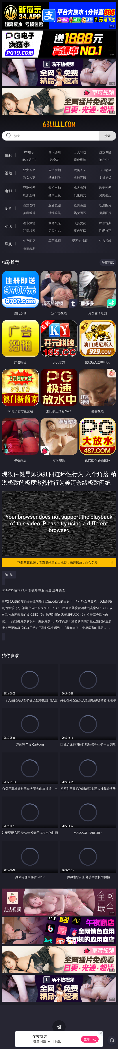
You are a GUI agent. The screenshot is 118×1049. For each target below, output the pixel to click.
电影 (8, 190)
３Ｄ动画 (105, 170)
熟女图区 (80, 213)
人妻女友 (80, 223)
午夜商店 (29, 241)
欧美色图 (80, 205)
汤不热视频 (80, 241)
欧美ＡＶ (80, 170)
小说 (8, 226)
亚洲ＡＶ (29, 170)
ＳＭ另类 (105, 177)
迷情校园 (29, 230)
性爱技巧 (105, 230)
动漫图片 (105, 205)
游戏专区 (105, 152)
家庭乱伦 (54, 223)
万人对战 (80, 152)
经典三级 (54, 195)
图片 (8, 208)
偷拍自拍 (54, 187)
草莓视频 (54, 241)
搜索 (107, 136)
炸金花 (54, 160)
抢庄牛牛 (105, 160)
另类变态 (105, 195)
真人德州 (54, 152)
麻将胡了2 (29, 160)
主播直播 (80, 177)
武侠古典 (105, 223)
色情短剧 (29, 248)
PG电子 (29, 152)
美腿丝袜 (29, 213)
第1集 (9, 575)
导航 (8, 243)
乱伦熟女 (80, 195)
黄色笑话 (80, 230)
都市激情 (29, 223)
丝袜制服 (54, 177)
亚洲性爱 (29, 187)
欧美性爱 (105, 187)
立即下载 (90, 1039)
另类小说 (54, 230)
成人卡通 (80, 187)
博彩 (8, 155)
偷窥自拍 (29, 205)
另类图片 (105, 213)
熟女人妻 (29, 177)
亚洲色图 (54, 205)
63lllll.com (59, 124)
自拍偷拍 (54, 170)
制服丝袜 (29, 195)
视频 (8, 173)
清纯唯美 (54, 213)
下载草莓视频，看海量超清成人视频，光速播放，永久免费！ (65, 562)
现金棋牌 (80, 160)
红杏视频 (105, 241)
